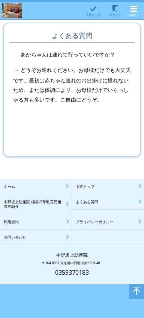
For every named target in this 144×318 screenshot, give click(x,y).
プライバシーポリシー (94, 221)
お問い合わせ (15, 237)
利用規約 (11, 221)
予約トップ (85, 186)
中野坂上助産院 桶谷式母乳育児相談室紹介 (32, 204)
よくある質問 (87, 201)
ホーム (9, 186)
